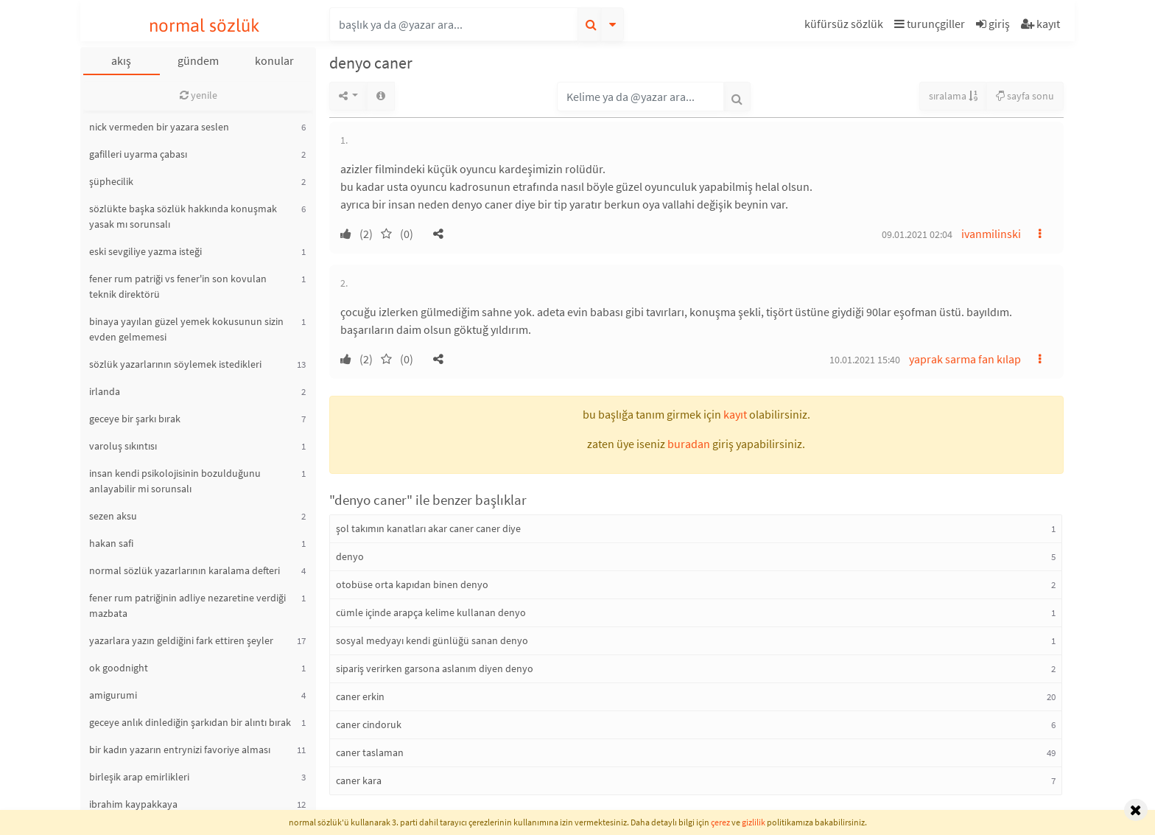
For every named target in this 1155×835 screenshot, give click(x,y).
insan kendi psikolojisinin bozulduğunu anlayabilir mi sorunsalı (175, 481)
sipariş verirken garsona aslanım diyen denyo (434, 668)
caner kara (359, 780)
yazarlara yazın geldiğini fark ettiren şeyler (181, 640)
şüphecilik (111, 181)
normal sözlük (204, 25)
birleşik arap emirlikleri (139, 776)
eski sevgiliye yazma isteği (145, 251)
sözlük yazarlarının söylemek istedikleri (175, 364)
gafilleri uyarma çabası (138, 154)
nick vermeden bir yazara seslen (159, 126)
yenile (198, 95)
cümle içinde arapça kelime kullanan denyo (431, 612)
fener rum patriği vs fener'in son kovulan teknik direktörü (178, 286)
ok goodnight (118, 667)
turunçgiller (929, 23)
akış (121, 60)
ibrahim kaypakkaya (133, 804)
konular (274, 60)
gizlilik (753, 822)
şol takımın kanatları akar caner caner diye (428, 528)
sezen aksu (113, 516)
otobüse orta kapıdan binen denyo (412, 584)
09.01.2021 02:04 (917, 234)
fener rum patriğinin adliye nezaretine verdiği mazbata (187, 605)
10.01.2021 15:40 (864, 359)
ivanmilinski (991, 233)
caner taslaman (370, 752)
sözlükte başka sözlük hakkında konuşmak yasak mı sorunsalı (183, 216)
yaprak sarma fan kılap (965, 359)
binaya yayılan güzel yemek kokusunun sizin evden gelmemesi (186, 329)
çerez (720, 822)
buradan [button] (688, 443)
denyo (350, 556)
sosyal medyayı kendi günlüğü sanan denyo (432, 640)
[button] (845, 26)
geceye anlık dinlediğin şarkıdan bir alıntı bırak (190, 722)
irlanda (104, 391)
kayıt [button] (735, 414)
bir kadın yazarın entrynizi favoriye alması (179, 749)
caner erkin (360, 696)
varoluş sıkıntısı (123, 446)
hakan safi (111, 543)
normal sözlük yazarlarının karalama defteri (184, 570)
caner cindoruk (368, 724)
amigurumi (113, 695)
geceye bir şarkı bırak (134, 418)
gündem (198, 60)
